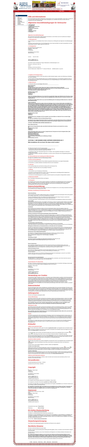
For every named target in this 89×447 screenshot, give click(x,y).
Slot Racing (40, 11)
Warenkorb (67, 11)
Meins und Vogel (62, 386)
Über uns (49, 11)
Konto (57, 11)
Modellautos (29, 11)
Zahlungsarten (20, 20)
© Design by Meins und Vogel (43, 443)
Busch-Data (30, 387)
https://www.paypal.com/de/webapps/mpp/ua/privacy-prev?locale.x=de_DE (41, 239)
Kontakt (53, 11)
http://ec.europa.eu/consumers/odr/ (40, 411)
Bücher (44, 11)
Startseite (16, 11)
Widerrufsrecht (20, 17)
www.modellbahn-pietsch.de (33, 60)
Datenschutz (19, 18)
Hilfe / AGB (61, 11)
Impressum (19, 23)
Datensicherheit (20, 19)
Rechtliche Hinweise (21, 24)
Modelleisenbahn (22, 11)
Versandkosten (20, 21)
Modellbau (34, 11)
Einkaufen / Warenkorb (21, 22)
